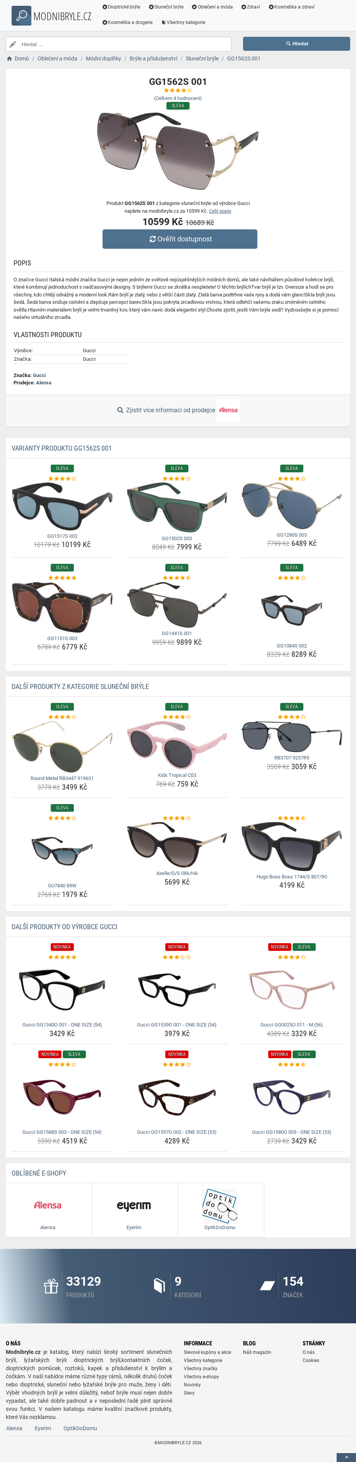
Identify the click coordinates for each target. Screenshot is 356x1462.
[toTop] (346, 1457)
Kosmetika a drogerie (127, 22)
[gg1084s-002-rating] (291, 578)
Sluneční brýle (166, 7)
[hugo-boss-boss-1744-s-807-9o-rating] (291, 818)
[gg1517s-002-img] (62, 506)
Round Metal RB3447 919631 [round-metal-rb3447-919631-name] (62, 778)
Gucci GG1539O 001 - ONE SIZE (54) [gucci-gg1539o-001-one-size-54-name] (177, 1025)
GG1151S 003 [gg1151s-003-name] (62, 638)
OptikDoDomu (80, 1428)
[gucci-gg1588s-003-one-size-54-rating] (62, 1065)
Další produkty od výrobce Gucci (65, 927)
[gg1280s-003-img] (291, 505)
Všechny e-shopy (201, 1376)
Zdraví (251, 7)
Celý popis (220, 211)
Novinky (192, 1385)
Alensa (43, 383)
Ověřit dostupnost (180, 239)
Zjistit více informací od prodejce (178, 410)
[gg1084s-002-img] (291, 611)
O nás (309, 1352)
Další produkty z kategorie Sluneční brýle (80, 686)
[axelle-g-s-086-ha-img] (177, 845)
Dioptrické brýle (121, 7)
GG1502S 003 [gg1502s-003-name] (177, 538)
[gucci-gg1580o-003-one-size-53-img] (291, 1097)
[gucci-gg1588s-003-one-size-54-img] (62, 1097)
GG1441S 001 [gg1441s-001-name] (177, 633)
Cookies (311, 1360)
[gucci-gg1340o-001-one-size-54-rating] (62, 957)
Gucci (39, 375)
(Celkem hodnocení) (178, 98)
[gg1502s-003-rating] (177, 479)
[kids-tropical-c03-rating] (177, 717)
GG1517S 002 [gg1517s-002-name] (62, 536)
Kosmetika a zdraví (292, 7)
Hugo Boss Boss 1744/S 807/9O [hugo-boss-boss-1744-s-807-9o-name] (292, 877)
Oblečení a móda (213, 7)
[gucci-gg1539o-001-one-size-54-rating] (177, 957)
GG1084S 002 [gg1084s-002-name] (292, 646)
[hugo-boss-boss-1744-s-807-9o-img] (291, 846)
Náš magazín (257, 1352)
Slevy (189, 1393)
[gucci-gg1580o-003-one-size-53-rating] (291, 1065)
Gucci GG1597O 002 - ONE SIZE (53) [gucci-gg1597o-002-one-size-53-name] (177, 1132)
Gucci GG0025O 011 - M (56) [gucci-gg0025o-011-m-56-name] (291, 1025)
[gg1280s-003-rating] (291, 479)
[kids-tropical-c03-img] (177, 745)
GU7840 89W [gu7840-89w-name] (62, 886)
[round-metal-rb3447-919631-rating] (62, 717)
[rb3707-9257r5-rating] (291, 717)
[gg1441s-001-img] (177, 605)
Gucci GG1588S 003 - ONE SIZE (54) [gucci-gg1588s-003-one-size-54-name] (62, 1132)
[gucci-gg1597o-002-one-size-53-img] (177, 1097)
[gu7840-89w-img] (62, 851)
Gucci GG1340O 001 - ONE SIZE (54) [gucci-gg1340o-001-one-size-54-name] (62, 1025)
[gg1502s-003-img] (177, 507)
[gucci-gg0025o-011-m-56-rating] (291, 957)
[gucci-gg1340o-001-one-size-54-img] (62, 990)
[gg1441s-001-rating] (177, 578)
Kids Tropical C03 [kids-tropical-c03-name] (177, 775)
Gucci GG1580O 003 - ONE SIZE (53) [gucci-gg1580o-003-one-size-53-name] (292, 1132)
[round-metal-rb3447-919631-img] (62, 747)
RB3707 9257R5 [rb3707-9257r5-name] (291, 758)
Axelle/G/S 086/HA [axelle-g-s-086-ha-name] (177, 873)
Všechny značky (200, 1368)
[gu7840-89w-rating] (62, 818)
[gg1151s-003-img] (62, 607)
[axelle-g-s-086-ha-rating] (177, 818)
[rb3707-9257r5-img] (291, 737)
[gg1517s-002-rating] (62, 479)
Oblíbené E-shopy (39, 1173)
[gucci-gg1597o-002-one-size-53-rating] (177, 1065)
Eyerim (43, 1428)
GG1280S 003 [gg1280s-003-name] (292, 535)
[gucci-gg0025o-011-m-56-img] (291, 990)
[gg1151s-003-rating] (62, 578)
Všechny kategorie (183, 22)
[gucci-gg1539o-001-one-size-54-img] (177, 990)
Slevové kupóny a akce (207, 1352)
